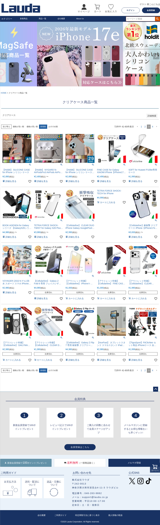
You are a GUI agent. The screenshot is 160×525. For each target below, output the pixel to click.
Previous (4, 56)
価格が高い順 (32, 126)
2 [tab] (72, 89)
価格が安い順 (18, 126)
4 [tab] (77, 89)
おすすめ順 (53, 126)
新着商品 (24, 19)
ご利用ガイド (59, 515)
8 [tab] (85, 89)
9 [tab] (88, 89)
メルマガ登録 (134, 462)
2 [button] (145, 126)
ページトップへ (155, 389)
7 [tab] (83, 89)
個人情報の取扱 (115, 515)
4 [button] (152, 126)
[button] (137, 126)
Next (156, 56)
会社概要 (62, 19)
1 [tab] (70, 89)
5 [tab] (79, 89)
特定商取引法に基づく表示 (87, 515)
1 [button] (141, 126)
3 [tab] (74, 89)
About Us (80, 19)
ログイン (131, 10)
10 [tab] (90, 89)
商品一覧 (43, 19)
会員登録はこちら (80, 447)
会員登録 (151, 10)
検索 (157, 19)
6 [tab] (81, 89)
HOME (3, 93)
